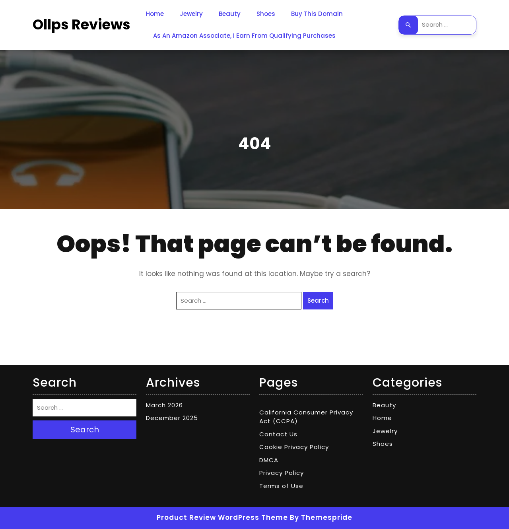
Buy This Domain (317, 14)
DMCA (268, 460)
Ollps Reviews (81, 24)
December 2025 (172, 418)
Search (408, 25)
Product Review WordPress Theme (222, 517)
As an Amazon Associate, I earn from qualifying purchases (244, 35)
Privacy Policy (281, 473)
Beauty (230, 14)
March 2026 (164, 405)
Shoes (265, 14)
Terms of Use (281, 486)
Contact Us (278, 434)
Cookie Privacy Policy (294, 447)
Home (155, 14)
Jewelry (191, 14)
